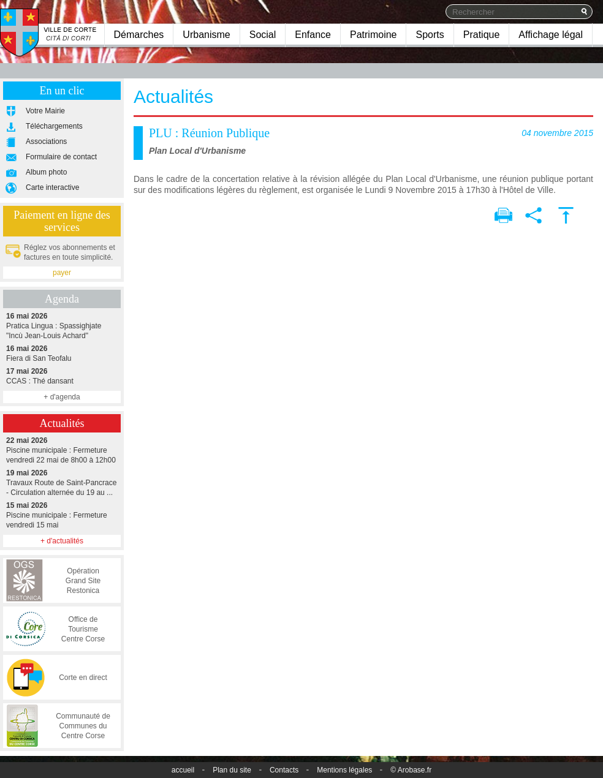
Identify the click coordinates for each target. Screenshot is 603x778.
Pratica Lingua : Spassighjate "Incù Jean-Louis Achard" (62, 325)
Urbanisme (206, 34)
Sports (429, 34)
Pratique (481, 34)
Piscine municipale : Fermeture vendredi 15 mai (62, 514)
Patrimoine (373, 34)
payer (62, 272)
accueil (183, 770)
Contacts (284, 770)
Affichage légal (550, 34)
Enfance (313, 34)
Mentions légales (344, 770)
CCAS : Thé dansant (62, 375)
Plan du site (232, 770)
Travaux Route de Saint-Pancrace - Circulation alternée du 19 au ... (62, 482)
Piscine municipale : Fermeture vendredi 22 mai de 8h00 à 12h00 (62, 450)
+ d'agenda (62, 397)
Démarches (139, 34)
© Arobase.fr (410, 770)
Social (262, 34)
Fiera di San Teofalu (62, 353)
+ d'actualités (61, 541)
